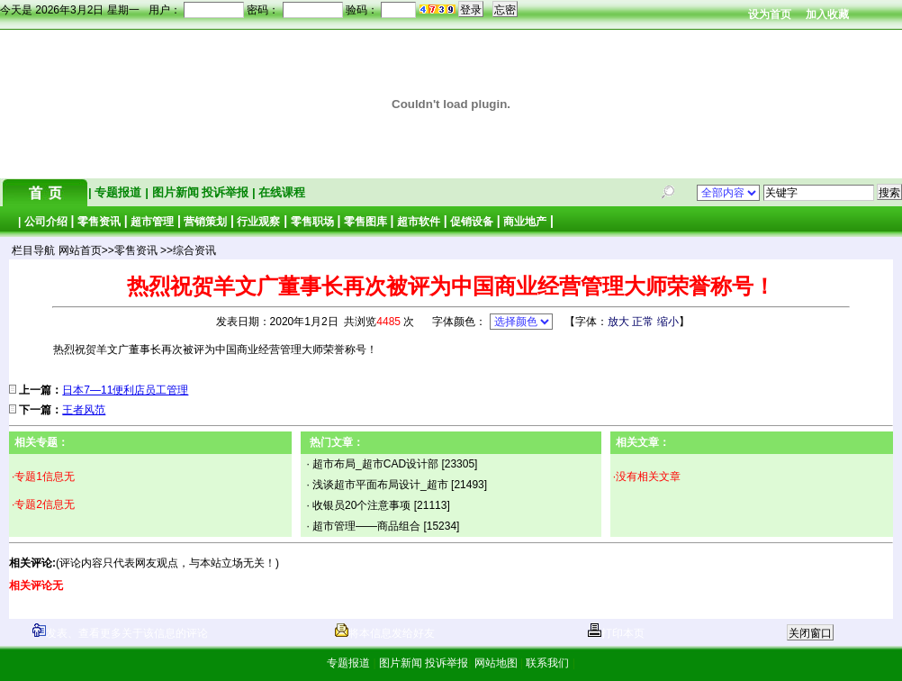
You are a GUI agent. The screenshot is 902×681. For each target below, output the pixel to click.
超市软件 (418, 221)
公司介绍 (46, 221)
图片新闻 (175, 192)
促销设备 (471, 221)
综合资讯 (194, 250)
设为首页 (769, 14)
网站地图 (495, 663)
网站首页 (80, 250)
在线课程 (281, 192)
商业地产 (524, 221)
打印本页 (616, 633)
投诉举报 (227, 192)
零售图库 (365, 221)
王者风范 (83, 410)
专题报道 (118, 192)
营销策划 (205, 221)
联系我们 (548, 663)
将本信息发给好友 (385, 633)
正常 (643, 321)
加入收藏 (827, 14)
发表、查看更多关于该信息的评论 (120, 633)
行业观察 (258, 221)
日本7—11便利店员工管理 (125, 390)
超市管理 (152, 221)
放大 (618, 321)
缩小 (668, 321)
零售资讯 (99, 221)
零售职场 (312, 221)
